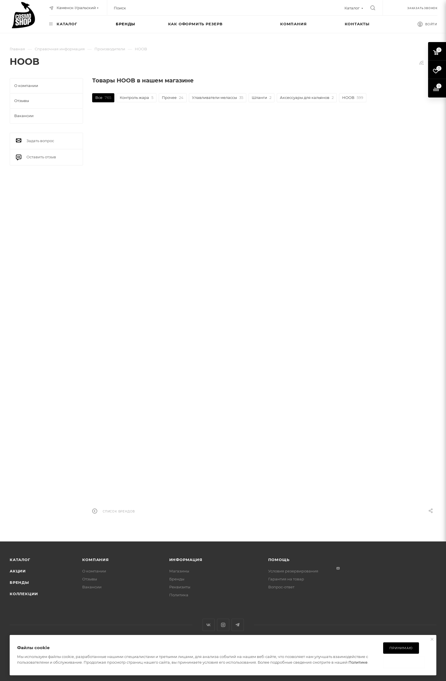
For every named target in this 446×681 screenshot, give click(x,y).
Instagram (223, 625)
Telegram (238, 625)
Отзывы (89, 579)
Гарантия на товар (286, 579)
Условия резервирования (293, 571)
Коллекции (24, 593)
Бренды (19, 582)
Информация (186, 559)
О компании (94, 571)
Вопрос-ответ (281, 587)
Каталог (20, 559)
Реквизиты (179, 587)
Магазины (179, 571)
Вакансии (92, 587)
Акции (18, 571)
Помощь (279, 559)
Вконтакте (209, 625)
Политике (357, 662)
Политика (178, 595)
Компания (95, 559)
